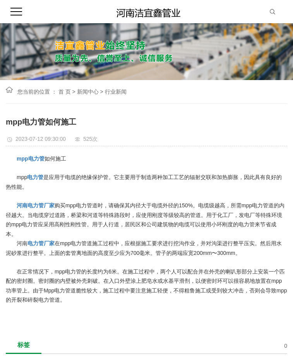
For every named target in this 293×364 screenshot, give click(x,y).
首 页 (64, 92)
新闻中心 (88, 92)
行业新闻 (116, 92)
